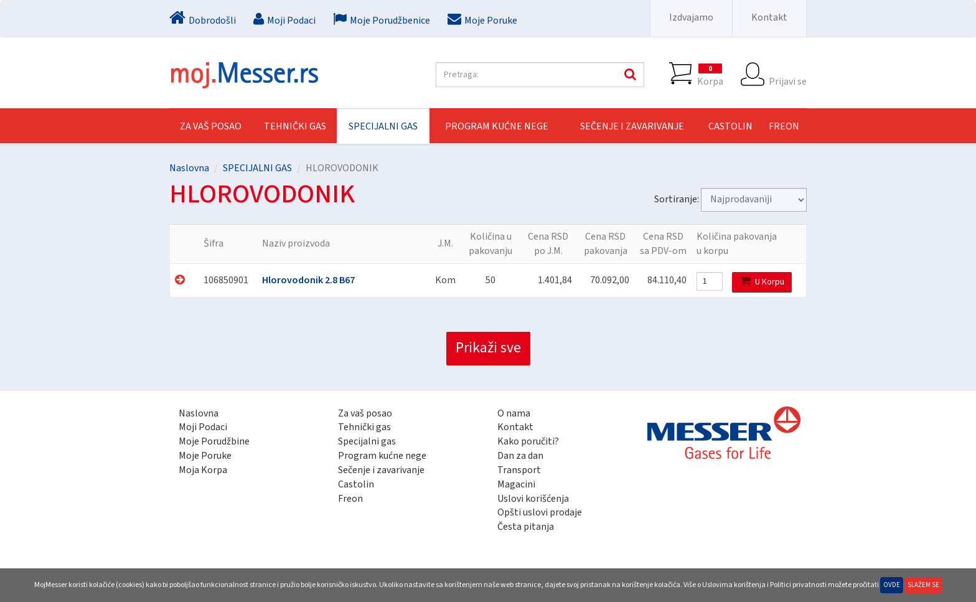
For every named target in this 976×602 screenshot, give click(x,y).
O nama (513, 413)
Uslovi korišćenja (533, 499)
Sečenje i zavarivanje (381, 470)
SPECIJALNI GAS (383, 126)
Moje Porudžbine (214, 441)
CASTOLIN (730, 126)
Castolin (356, 484)
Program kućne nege (382, 456)
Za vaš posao (211, 126)
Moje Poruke (205, 456)
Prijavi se (788, 74)
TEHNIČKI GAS (295, 126)
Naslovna (189, 168)
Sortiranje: (676, 199)
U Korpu (762, 281)
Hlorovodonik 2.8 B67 (308, 280)
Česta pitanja (525, 527)
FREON (784, 126)
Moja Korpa (203, 470)
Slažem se (923, 585)
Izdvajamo (691, 17)
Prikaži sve (488, 348)
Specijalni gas (367, 441)
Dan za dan (520, 456)
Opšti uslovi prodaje (539, 512)
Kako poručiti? (528, 441)
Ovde (891, 585)
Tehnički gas (364, 427)
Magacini (516, 484)
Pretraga (628, 74)
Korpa (710, 74)
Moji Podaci (203, 427)
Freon (350, 499)
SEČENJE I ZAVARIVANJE (632, 126)
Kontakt (769, 17)
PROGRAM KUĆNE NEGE (496, 126)
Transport (519, 470)
